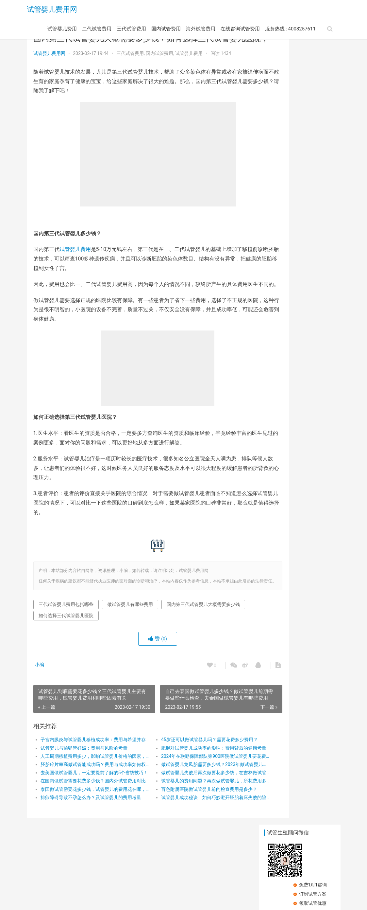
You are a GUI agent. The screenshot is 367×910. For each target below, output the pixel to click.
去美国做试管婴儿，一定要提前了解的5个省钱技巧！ (87, 800)
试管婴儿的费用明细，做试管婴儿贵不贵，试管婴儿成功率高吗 (279, 169)
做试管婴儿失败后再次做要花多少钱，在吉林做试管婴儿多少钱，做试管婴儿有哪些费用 (189, 800)
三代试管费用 (131, 30)
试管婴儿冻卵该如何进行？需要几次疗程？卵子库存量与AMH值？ (317, 295)
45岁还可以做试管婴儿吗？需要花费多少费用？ (189, 767)
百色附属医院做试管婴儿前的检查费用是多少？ (189, 817)
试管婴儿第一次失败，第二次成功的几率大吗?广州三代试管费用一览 (280, 337)
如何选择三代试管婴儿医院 (152, 643)
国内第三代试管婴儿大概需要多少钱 (75, 643)
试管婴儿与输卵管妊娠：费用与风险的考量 (84, 775)
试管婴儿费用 (62, 30)
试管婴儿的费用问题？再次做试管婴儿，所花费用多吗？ (189, 809)
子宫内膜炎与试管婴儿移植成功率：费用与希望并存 (87, 767)
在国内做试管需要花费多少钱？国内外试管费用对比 (87, 809)
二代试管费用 (96, 30)
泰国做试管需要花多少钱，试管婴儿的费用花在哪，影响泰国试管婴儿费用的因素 (87, 817)
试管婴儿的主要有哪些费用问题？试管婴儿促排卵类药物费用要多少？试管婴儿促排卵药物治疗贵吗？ (317, 337)
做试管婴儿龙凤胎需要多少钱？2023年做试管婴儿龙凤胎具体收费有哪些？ (189, 792)
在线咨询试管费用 (240, 30)
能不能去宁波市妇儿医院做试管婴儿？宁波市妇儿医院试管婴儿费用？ (279, 253)
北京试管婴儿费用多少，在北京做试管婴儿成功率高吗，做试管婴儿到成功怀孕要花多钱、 (317, 253)
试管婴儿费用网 (52, 10)
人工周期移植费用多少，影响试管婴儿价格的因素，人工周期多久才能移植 (87, 784)
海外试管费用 (200, 30)
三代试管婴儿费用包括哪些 (66, 632)
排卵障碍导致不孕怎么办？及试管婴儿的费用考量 (87, 825)
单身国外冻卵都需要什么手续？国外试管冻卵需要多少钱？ (279, 211)
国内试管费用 (166, 30)
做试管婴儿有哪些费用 (130, 632)
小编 (41, 692)
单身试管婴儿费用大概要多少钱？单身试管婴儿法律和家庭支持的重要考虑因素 (317, 211)
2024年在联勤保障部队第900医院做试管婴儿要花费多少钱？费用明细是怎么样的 (189, 784)
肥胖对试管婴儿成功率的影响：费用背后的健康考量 (189, 775)
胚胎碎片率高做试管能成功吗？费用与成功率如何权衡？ (87, 792)
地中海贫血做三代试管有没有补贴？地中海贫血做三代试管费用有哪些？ (317, 169)
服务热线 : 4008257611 (290, 30)
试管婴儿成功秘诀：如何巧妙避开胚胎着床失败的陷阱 (189, 825)
